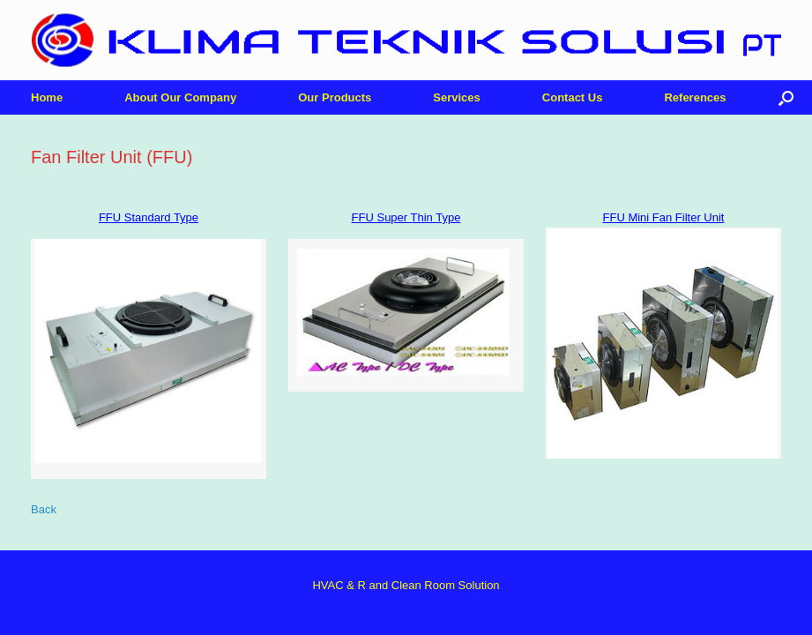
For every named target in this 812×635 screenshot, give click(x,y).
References (695, 97)
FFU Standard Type (148, 217)
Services (456, 97)
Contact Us (572, 97)
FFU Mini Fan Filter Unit (664, 217)
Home (47, 97)
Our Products (334, 97)
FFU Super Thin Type (406, 217)
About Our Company (180, 97)
